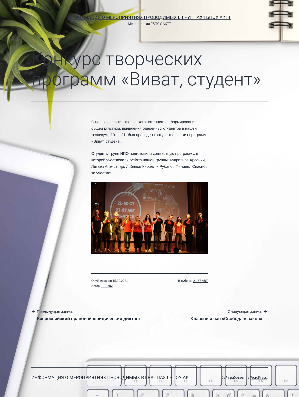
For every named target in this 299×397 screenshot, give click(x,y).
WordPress (258, 377)
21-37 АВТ (200, 280)
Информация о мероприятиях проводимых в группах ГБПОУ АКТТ (149, 17)
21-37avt (107, 286)
